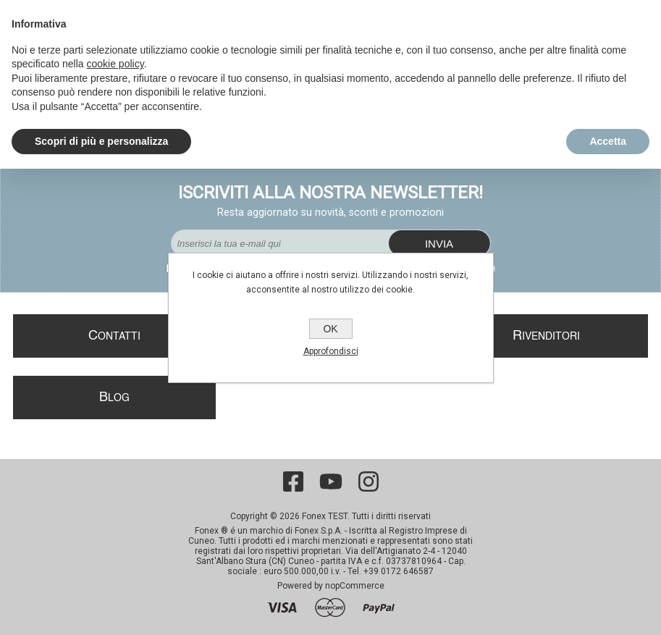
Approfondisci (330, 351)
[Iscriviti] (280, 243)
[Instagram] (368, 481)
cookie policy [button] (115, 64)
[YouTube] (330, 481)
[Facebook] (293, 481)
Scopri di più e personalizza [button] (101, 141)
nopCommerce (354, 586)
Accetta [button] (607, 141)
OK (330, 329)
